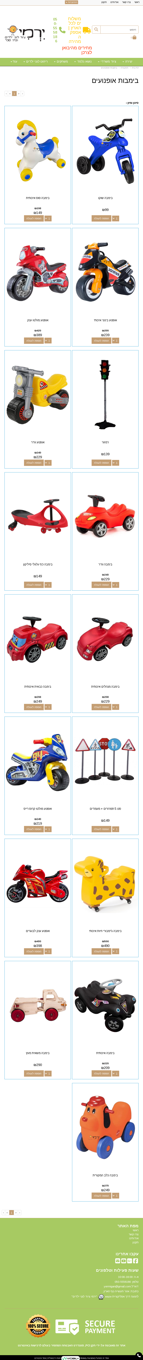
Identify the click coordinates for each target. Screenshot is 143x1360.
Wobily (83, 1358)
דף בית (135, 67)
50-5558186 (55, 30)
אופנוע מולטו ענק (37, 320)
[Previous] (19, 93)
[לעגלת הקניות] (133, 38)
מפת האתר (128, 1226)
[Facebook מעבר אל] (135, 1261)
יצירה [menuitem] (127, 61)
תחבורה (124, 67)
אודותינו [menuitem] (114, 2)
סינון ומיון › (132, 102)
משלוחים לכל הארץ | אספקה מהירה (74, 30)
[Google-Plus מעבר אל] (129, 1261)
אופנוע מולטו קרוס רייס (38, 808)
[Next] (10, 93)
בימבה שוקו (105, 198)
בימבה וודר (105, 564)
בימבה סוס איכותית (38, 198)
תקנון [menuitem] (104, 2)
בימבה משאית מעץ (38, 1053)
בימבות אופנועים (109, 67)
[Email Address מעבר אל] (117, 1261)
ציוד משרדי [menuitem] (107, 61)
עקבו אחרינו (127, 1254)
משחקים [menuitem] (61, 61)
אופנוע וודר (38, 442)
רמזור (105, 442)
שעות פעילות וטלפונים (117, 1270)
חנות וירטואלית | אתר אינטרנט (47, 1358)
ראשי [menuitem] (136, 2)
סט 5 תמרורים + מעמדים (105, 808)
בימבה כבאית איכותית (37, 686)
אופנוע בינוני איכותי (105, 320)
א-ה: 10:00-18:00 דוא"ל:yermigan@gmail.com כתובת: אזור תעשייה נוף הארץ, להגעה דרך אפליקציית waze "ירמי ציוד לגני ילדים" (105, 1287)
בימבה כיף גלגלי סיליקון (38, 564)
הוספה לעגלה (101, 218)
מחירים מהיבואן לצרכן (77, 50)
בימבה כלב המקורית (105, 1175)
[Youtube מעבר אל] (123, 1261)
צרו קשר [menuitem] (126, 2)
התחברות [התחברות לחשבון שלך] (71, 2)
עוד (14, 61)
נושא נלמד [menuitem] (83, 61)
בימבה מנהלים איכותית (105, 686)
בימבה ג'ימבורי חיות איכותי (105, 931)
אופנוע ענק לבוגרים (38, 931)
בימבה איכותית (105, 1053)
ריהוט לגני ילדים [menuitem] (35, 61)
